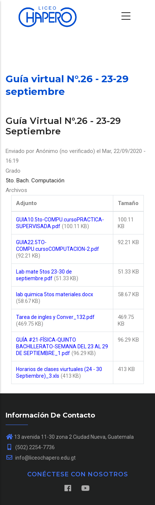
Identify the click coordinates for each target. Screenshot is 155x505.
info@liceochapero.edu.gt (41, 458)
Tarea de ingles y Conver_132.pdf (55, 317)
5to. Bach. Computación (35, 180)
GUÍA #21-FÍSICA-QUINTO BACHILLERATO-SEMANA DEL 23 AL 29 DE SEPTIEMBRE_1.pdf (62, 346)
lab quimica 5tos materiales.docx (54, 294)
